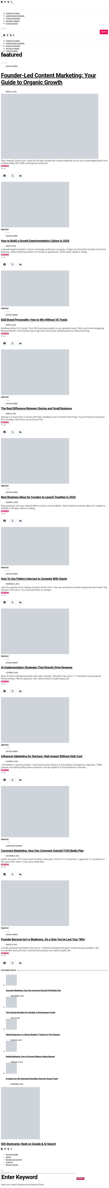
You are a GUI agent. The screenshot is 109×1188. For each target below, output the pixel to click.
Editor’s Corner (12, 21)
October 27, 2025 (12, 672)
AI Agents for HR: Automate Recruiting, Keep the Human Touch (32, 1079)
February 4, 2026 (17, 1062)
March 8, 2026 (11, 246)
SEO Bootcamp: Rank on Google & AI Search (28, 1144)
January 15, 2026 (12, 502)
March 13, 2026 (11, 91)
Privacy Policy (12, 1165)
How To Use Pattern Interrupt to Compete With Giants (34, 578)
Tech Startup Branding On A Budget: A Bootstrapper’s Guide (30, 1012)
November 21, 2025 (12, 584)
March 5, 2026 (11, 325)
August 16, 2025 (11, 944)
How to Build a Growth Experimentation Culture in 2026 (35, 241)
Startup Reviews (13, 18)
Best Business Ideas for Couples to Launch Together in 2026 (38, 497)
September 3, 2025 (12, 856)
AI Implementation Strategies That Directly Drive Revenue (36, 667)
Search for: (5, 1172)
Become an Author (14, 1160)
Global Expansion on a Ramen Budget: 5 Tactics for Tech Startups (33, 1034)
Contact (9, 1162)
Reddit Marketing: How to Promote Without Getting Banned (30, 1056)
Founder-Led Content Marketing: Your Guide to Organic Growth (48, 79)
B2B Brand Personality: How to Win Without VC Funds (34, 319)
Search (3, 28)
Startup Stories (13, 13)
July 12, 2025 (15, 1018)
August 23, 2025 (16, 1040)
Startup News (12, 24)
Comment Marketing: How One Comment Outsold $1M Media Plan (42, 850)
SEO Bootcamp (12, 1155)
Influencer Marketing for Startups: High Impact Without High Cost (41, 756)
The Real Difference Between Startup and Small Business (36, 408)
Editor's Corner (12, 66)
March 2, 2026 (11, 413)
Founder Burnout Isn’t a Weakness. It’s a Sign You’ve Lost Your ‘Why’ (43, 939)
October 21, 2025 (12, 761)
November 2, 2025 (17, 1084)
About (8, 1157)
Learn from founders (15, 16)
